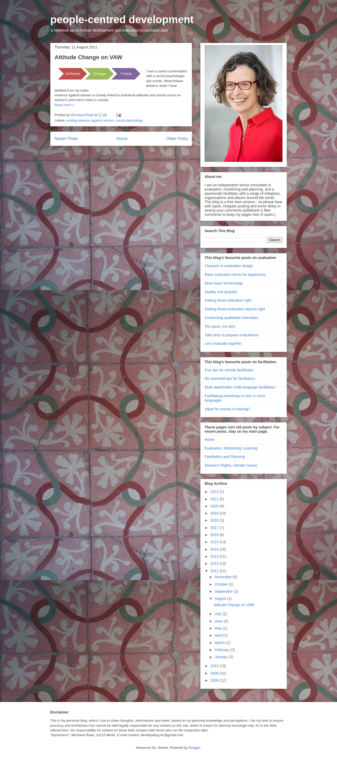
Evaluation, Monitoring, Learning (231, 448)
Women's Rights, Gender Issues (231, 465)
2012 (215, 563)
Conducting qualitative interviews (231, 318)
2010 (215, 666)
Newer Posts (66, 138)
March (220, 643)
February (222, 650)
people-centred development (122, 19)
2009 (215, 673)
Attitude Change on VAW (88, 57)
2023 (215, 492)
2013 (215, 556)
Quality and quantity (221, 292)
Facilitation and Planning (225, 457)
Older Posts (177, 138)
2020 (215, 506)
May (218, 628)
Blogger (194, 748)
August (221, 598)
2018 (215, 520)
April (219, 635)
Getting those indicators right (228, 300)
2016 (215, 535)
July (218, 614)
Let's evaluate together (223, 343)
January (222, 657)
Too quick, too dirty (220, 326)
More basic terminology (224, 283)
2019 (215, 513)
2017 (215, 528)
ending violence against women (90, 120)
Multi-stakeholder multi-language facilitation (240, 387)
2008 (215, 680)
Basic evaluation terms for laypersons (235, 274)
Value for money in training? (227, 409)
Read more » (64, 105)
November (223, 577)
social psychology (129, 120)
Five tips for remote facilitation (229, 370)
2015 (215, 542)
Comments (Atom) (131, 155)
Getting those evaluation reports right (235, 309)
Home (122, 138)
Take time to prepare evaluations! (232, 335)
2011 (215, 571)
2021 (215, 499)
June (219, 621)
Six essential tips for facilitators (230, 378)
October (222, 584)
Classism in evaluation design (229, 266)
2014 (215, 549)
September (224, 591)
